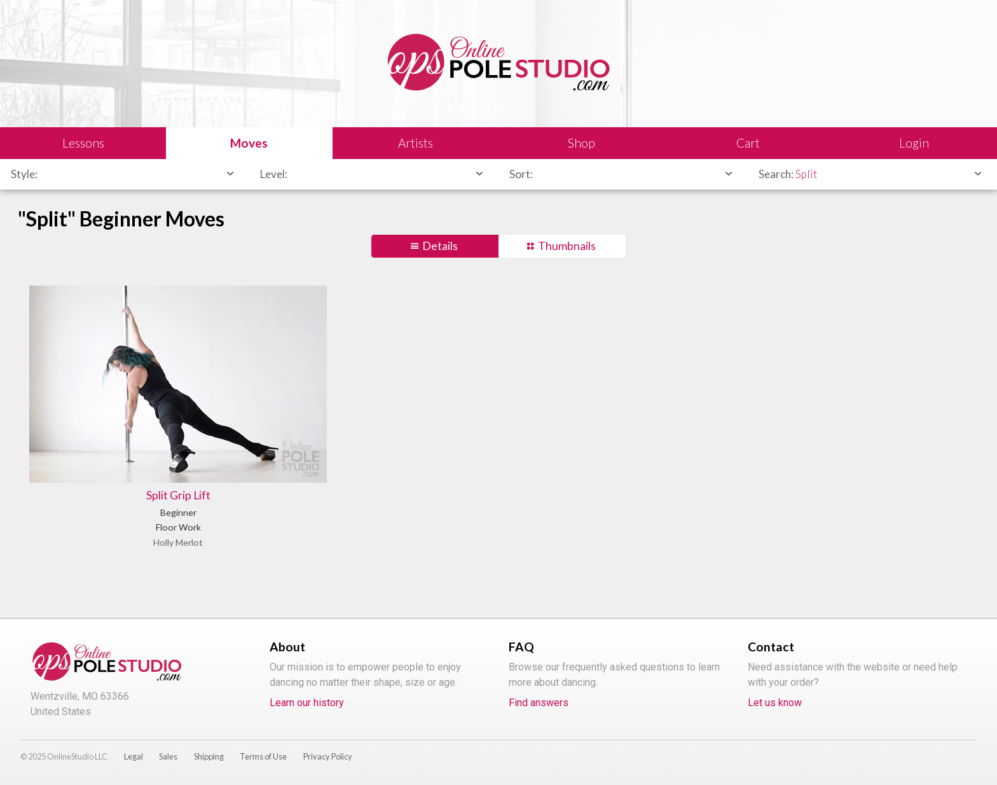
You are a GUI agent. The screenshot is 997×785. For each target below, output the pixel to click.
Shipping (209, 756)
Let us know (775, 703)
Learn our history (307, 703)
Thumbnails (567, 246)
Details (440, 246)
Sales (168, 756)
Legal (133, 756)
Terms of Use (263, 756)
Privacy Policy (327, 756)
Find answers (538, 703)
